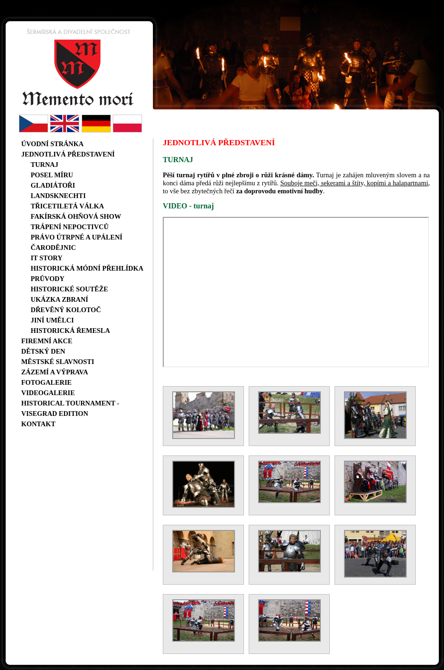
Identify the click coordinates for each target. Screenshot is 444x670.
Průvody (48, 278)
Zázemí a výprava (54, 372)
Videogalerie (48, 393)
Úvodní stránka (52, 144)
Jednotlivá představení (68, 154)
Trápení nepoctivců (70, 227)
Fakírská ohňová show (76, 216)
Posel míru (52, 175)
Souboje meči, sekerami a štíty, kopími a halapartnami (354, 183)
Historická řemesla (70, 330)
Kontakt (38, 424)
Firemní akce (46, 341)
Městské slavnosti (57, 361)
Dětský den (43, 351)
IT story (46, 258)
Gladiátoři (53, 185)
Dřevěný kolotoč (66, 310)
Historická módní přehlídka (87, 268)
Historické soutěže (69, 289)
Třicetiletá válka (67, 206)
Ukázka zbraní (59, 299)
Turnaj (44, 164)
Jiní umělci (52, 320)
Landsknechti (58, 195)
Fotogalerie (46, 382)
